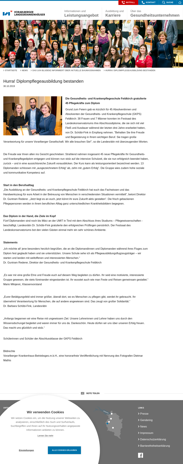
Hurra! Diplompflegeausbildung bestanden (130, 70)
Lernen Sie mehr (45, 435)
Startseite (11, 70)
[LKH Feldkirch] (107, 423)
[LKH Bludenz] (113, 428)
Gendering (146, 420)
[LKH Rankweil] (109, 422)
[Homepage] (180, 2)
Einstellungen (26, 450)
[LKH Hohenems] (111, 419)
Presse (144, 413)
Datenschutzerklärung (153, 439)
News (25, 70)
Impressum (146, 433)
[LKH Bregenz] (111, 414)
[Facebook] (140, 455)
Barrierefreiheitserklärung (155, 445)
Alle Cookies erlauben (64, 450)
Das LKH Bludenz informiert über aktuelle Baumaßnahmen (66, 70)
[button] (128, 2)
